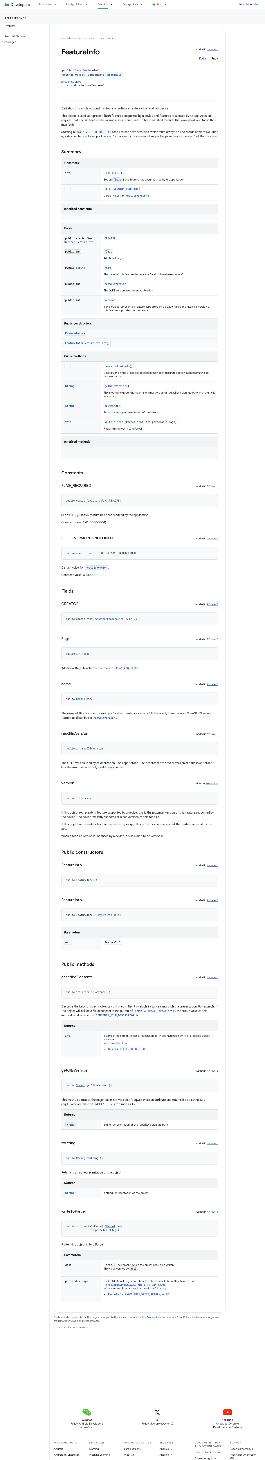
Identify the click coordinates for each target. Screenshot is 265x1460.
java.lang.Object (71, 81)
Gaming (94, 1448)
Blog (159, 4)
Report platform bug (241, 1448)
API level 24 (211, 783)
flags (117, 179)
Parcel (130, 422)
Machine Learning (99, 1454)
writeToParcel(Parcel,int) (154, 1011)
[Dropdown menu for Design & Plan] (88, 4)
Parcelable (114, 74)
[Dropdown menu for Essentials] (57, 4)
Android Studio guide (207, 1452)
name (107, 267)
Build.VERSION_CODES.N (93, 132)
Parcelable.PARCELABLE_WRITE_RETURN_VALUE (134, 1284)
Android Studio (248, 4)
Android (58, 1448)
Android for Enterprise (67, 1454)
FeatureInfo (85, 242)
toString (110, 406)
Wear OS (129, 1454)
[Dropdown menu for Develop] (113, 4)
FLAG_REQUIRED (114, 173)
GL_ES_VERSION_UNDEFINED (122, 189)
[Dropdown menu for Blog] (167, 4)
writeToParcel (114, 422)
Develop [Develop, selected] (103, 4)
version (109, 300)
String (80, 267)
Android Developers (72, 38)
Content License (156, 1317)
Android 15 (165, 1448)
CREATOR (110, 238)
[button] (24, 42)
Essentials (45, 4)
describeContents (117, 366)
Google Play (130, 4)
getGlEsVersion (115, 386)
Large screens (132, 1448)
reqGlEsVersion (136, 195)
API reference (15, 18)
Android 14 (165, 1454)
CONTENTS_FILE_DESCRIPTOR (115, 1015)
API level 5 (212, 49)
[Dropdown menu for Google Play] (143, 4)
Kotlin (203, 58)
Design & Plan (74, 4)
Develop (91, 38)
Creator (69, 242)
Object (80, 74)
